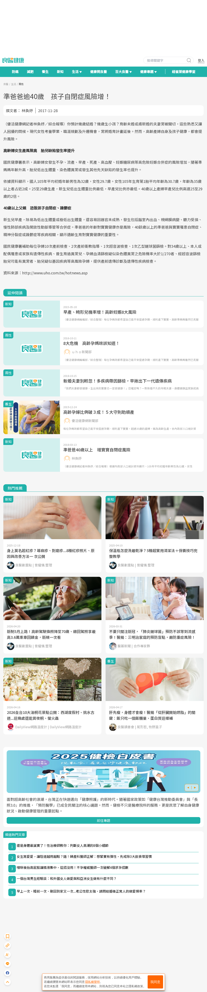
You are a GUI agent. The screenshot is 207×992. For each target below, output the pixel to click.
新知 (60, 71)
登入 (201, 60)
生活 (13, 84)
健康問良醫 (98, 71)
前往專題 (103, 820)
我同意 (155, 982)
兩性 (21, 84)
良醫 (5, 84)
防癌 (15, 71)
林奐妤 (27, 110)
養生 (45, 71)
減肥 (30, 71)
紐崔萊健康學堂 (183, 71)
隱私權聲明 (92, 981)
